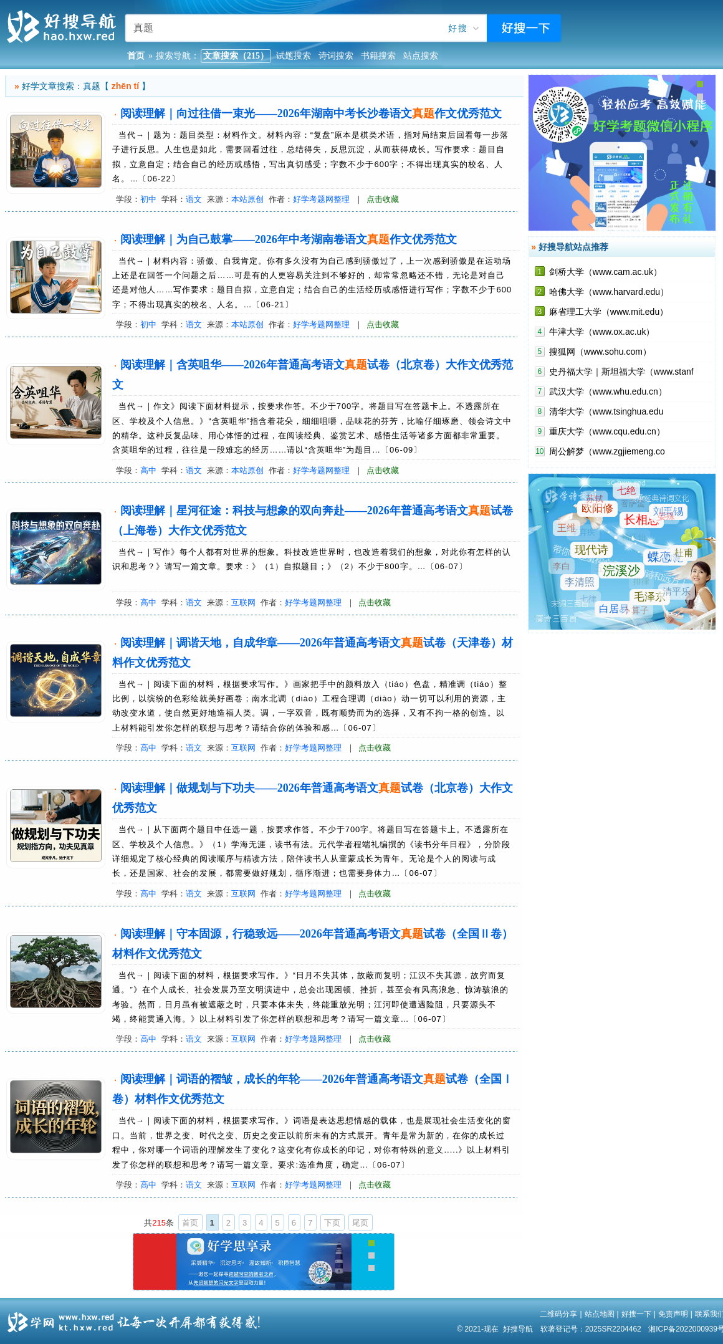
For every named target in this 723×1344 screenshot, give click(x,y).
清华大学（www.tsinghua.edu (606, 411)
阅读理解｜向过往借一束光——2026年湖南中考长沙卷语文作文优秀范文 (311, 113)
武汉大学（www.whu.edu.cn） (608, 391)
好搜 (458, 28)
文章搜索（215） (236, 55)
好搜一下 (636, 1314)
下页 (332, 1222)
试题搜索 (293, 55)
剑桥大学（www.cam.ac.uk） (605, 272)
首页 (190, 1222)
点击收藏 (382, 199)
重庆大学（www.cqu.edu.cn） (607, 431)
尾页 (360, 1222)
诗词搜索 (335, 55)
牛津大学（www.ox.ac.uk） (602, 332)
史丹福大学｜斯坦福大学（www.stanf (621, 372)
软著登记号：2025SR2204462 (590, 1329)
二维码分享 (558, 1314)
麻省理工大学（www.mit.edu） (608, 312)
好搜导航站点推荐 (573, 247)
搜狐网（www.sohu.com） (600, 352)
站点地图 (600, 1314)
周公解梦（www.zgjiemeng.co (607, 451)
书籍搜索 (378, 55)
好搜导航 (518, 1329)
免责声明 (673, 1314)
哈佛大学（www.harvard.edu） (609, 292)
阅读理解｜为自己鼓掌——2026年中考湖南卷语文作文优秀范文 (288, 239)
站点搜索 (420, 55)
